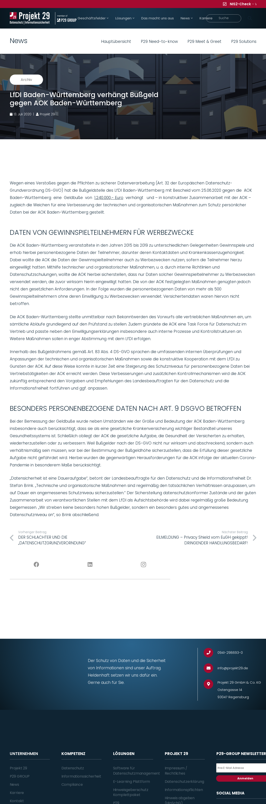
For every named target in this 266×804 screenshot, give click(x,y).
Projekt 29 (18, 768)
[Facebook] (36, 564)
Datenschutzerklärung (184, 781)
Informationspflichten (184, 789)
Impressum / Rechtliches (176, 770)
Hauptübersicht (116, 41)
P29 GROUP (20, 776)
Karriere (17, 792)
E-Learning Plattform (131, 781)
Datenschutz (72, 768)
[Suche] (223, 18)
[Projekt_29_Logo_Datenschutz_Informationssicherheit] (30, 18)
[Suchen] (249, 18)
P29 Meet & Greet (204, 41)
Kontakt (17, 801)
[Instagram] (143, 564)
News (14, 784)
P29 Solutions (243, 41)
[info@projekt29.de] (211, 668)
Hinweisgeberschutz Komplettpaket (130, 792)
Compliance (72, 784)
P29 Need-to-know (159, 41)
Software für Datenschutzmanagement (136, 770)
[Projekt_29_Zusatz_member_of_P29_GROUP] (65, 18)
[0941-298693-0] (211, 653)
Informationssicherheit (81, 776)
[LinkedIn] (90, 564)
